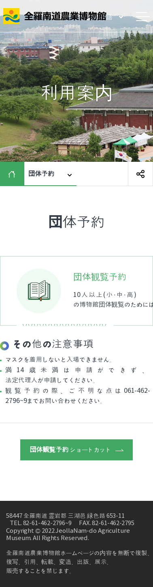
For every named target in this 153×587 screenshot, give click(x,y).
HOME (14, 174)
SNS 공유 (140, 174)
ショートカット (76, 450)
